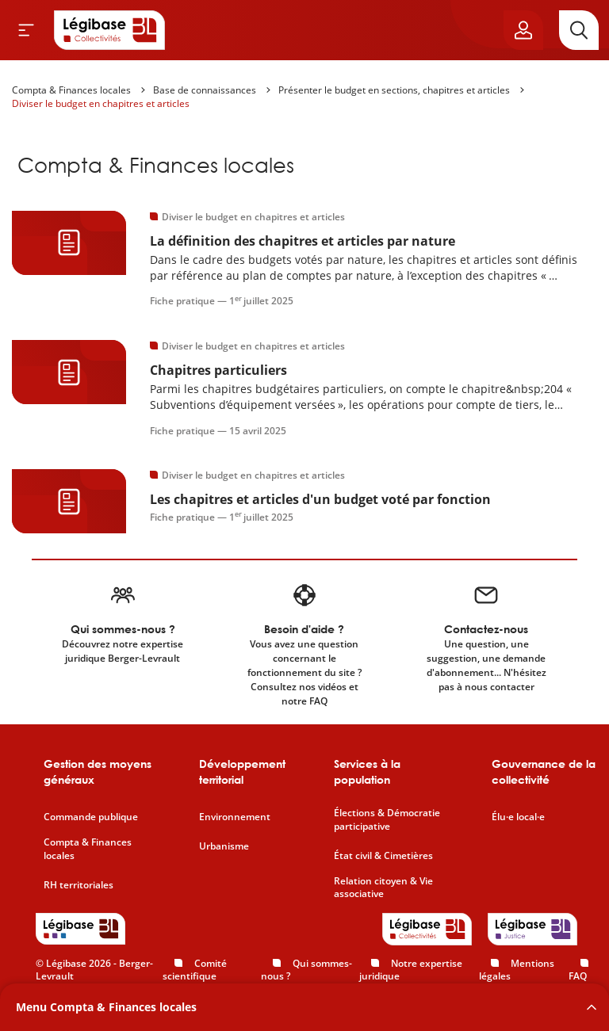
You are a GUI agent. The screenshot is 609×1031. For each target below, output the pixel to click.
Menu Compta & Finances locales (106, 1006)
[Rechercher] (579, 30)
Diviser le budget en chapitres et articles (101, 103)
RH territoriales (78, 885)
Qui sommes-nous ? (306, 970)
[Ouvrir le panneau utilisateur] (523, 30)
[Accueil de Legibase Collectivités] (109, 30)
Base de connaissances (204, 90)
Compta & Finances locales (71, 90)
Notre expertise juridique (410, 970)
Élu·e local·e (518, 817)
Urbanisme (224, 846)
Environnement (234, 817)
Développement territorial (242, 771)
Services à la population (367, 771)
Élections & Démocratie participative (387, 820)
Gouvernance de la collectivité (544, 771)
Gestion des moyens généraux (97, 771)
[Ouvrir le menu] (26, 30)
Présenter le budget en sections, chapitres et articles (394, 90)
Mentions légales (516, 970)
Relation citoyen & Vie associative (383, 888)
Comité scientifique (195, 970)
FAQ (578, 976)
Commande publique (91, 817)
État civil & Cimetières (383, 856)
